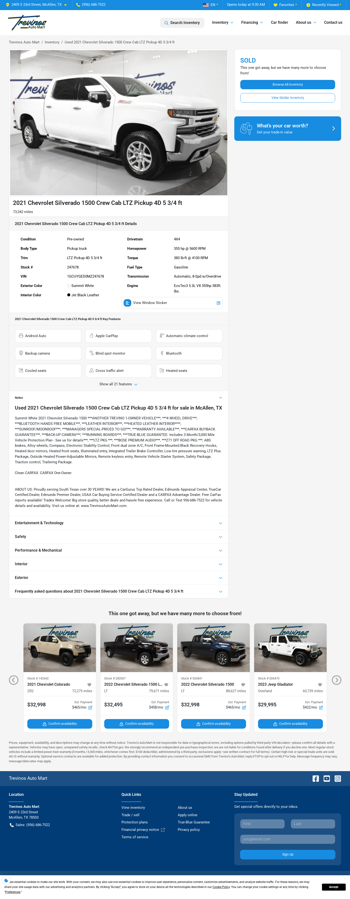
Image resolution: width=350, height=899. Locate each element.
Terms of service (134, 837)
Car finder (279, 22)
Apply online (187, 815)
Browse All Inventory (288, 84)
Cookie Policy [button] (221, 887)
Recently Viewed (322, 5)
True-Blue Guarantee (194, 822)
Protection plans (134, 822)
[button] (38, 4)
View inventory (133, 807)
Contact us (333, 22)
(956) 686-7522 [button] (90, 4)
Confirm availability (60, 723)
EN (209, 5)
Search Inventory (182, 23)
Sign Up (287, 854)
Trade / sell (130, 815)
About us (185, 807)
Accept (333, 887)
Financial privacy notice (143, 830)
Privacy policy (189, 830)
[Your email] (288, 839)
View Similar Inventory (287, 98)
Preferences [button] (12, 892)
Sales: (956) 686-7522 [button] (30, 825)
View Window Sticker (172, 303)
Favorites (284, 5)
